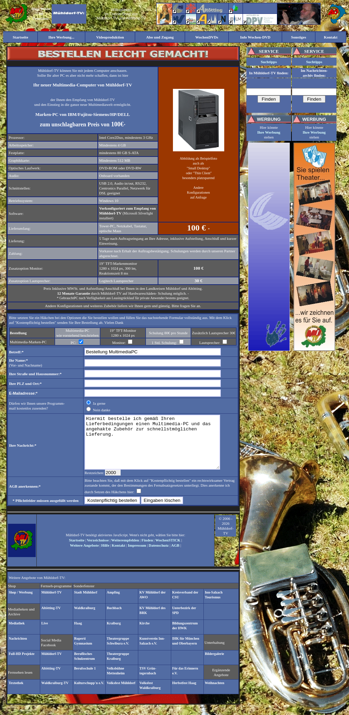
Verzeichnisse (98, 550)
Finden (147, 550)
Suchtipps (269, 62)
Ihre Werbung (268, 132)
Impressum (136, 556)
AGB (175, 556)
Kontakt (118, 556)
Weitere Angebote (84, 556)
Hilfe (105, 556)
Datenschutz (159, 556)
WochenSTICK (167, 550)
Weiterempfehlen (125, 550)
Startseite (77, 550)
